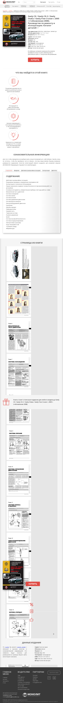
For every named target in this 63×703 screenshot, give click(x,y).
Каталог (5, 11)
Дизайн (35, 679)
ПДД (19, 675)
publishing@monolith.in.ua (12, 697)
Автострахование (22, 687)
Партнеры (35, 680)
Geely (10, 11)
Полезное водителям (23, 689)
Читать (14, 31)
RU (19, 2)
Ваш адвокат (15, 6)
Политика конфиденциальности (20, 700)
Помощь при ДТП (41, 6)
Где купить (51, 2)
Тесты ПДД (48, 6)
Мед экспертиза (56, 6)
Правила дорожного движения (7, 6)
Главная (5, 677)
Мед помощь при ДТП (24, 684)
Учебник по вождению (32, 6)
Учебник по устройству (23, 6)
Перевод (35, 677)
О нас (58, 2)
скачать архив (21, 647)
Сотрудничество (37, 682)
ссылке (7, 647)
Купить (35, 59)
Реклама (35, 675)
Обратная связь (54, 672)
